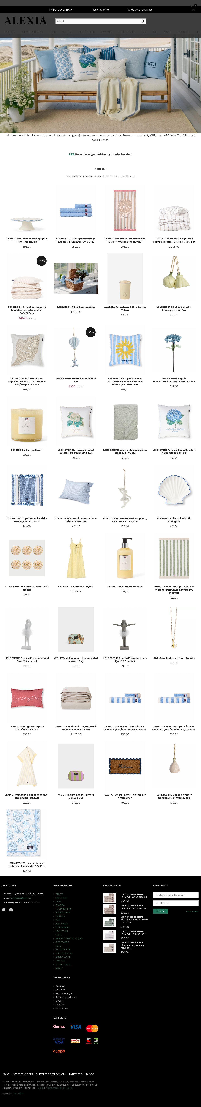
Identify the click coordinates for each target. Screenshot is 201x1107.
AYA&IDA (60, 905)
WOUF (59, 968)
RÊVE (58, 946)
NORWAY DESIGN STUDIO (69, 938)
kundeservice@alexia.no (20, 898)
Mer (198, 25)
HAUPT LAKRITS (64, 909)
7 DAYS (59, 894)
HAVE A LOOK (63, 912)
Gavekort (60, 1004)
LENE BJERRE (62, 927)
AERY (58, 901)
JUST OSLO (62, 923)
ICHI (58, 920)
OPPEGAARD (62, 942)
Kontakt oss (62, 1008)
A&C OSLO (61, 897)
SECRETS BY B (63, 949)
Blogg (90, 1074)
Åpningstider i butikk (66, 997)
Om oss (59, 1000)
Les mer (39, 1088)
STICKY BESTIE (63, 957)
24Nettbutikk (18, 1093)
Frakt (5, 1074)
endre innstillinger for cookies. (60, 1088)
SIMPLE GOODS (64, 953)
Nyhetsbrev (76, 1074)
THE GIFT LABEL (63, 964)
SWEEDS (60, 960)
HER (71, 154)
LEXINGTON (62, 931)
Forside (60, 986)
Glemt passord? (192, 911)
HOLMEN (60, 916)
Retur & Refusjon (64, 993)
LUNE (58, 934)
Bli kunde (60, 989)
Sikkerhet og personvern (51, 1074)
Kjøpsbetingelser (22, 1074)
